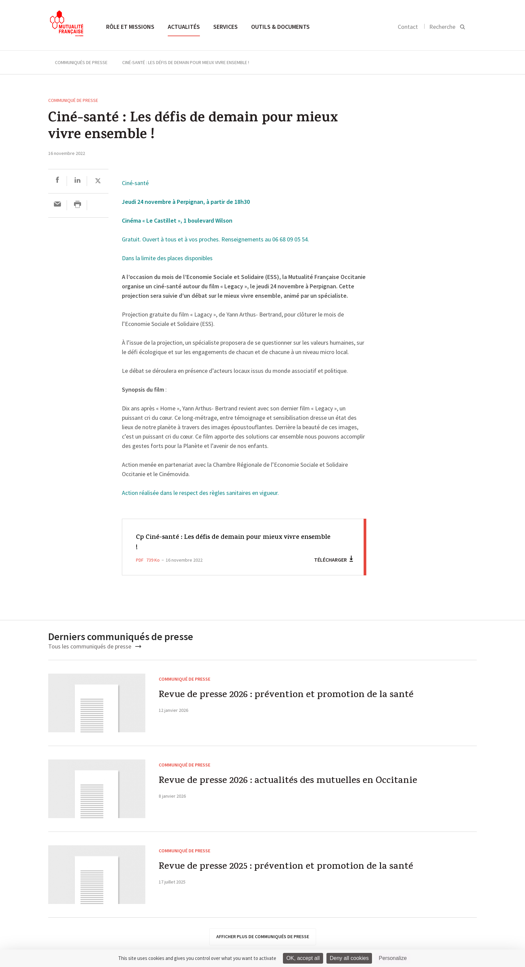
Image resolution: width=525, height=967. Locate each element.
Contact (408, 27)
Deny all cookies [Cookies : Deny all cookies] (349, 958)
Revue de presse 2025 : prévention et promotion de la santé (293, 868)
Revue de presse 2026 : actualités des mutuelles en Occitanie (295, 782)
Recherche (442, 27)
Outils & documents (280, 27)
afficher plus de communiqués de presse (262, 936)
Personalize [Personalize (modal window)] (393, 958)
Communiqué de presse (73, 100)
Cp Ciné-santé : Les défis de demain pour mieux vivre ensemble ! (225, 542)
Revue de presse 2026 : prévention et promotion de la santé (293, 696)
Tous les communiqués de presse (94, 646)
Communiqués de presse (81, 62)
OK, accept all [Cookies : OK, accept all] (303, 958)
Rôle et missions (130, 27)
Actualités (184, 27)
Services (225, 27)
